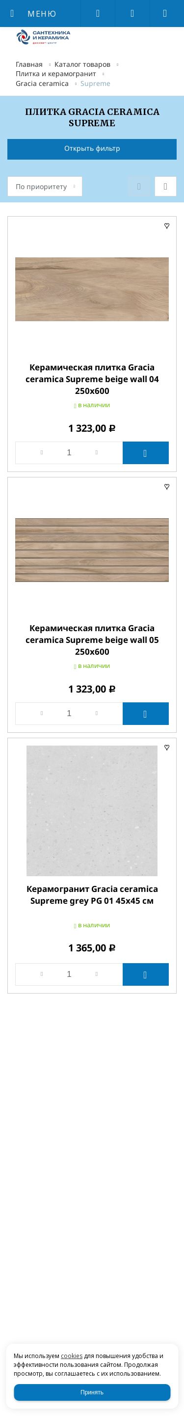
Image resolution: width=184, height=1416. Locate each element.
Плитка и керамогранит (56, 73)
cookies (71, 1356)
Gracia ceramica (42, 83)
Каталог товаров (82, 64)
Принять (92, 1392)
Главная (29, 64)
